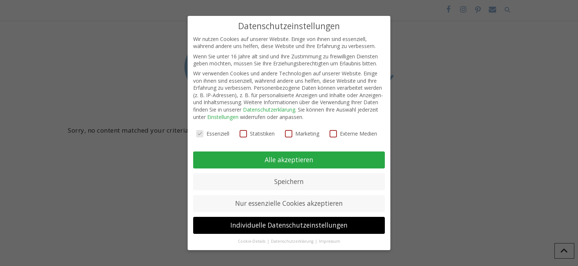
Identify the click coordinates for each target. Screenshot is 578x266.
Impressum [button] (329, 241)
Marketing (302, 133)
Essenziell (212, 133)
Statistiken (257, 133)
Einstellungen (222, 116)
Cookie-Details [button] (252, 241)
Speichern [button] (289, 181)
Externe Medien (353, 133)
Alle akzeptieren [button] (289, 159)
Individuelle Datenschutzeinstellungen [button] (289, 225)
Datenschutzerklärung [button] (292, 241)
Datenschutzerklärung (269, 109)
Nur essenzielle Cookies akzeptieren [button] (289, 203)
